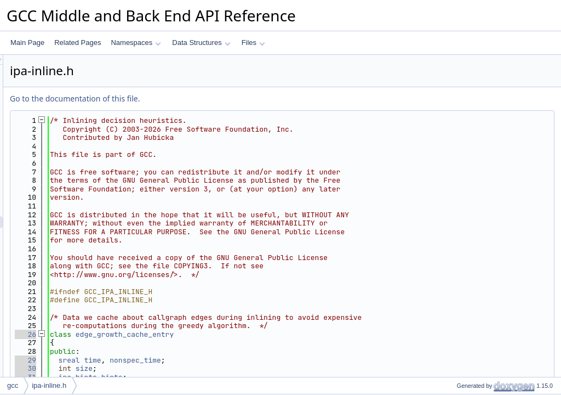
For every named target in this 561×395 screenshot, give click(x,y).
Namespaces (136, 42)
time (229, 360)
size (221, 368)
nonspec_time (272, 360)
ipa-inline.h (49, 385)
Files (253, 42)
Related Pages (77, 42)
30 (162, 368)
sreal (206, 360)
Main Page (27, 42)
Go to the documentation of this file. (212, 98)
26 (162, 334)
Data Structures (201, 42)
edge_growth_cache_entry (262, 334)
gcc (12, 385)
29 (162, 360)
